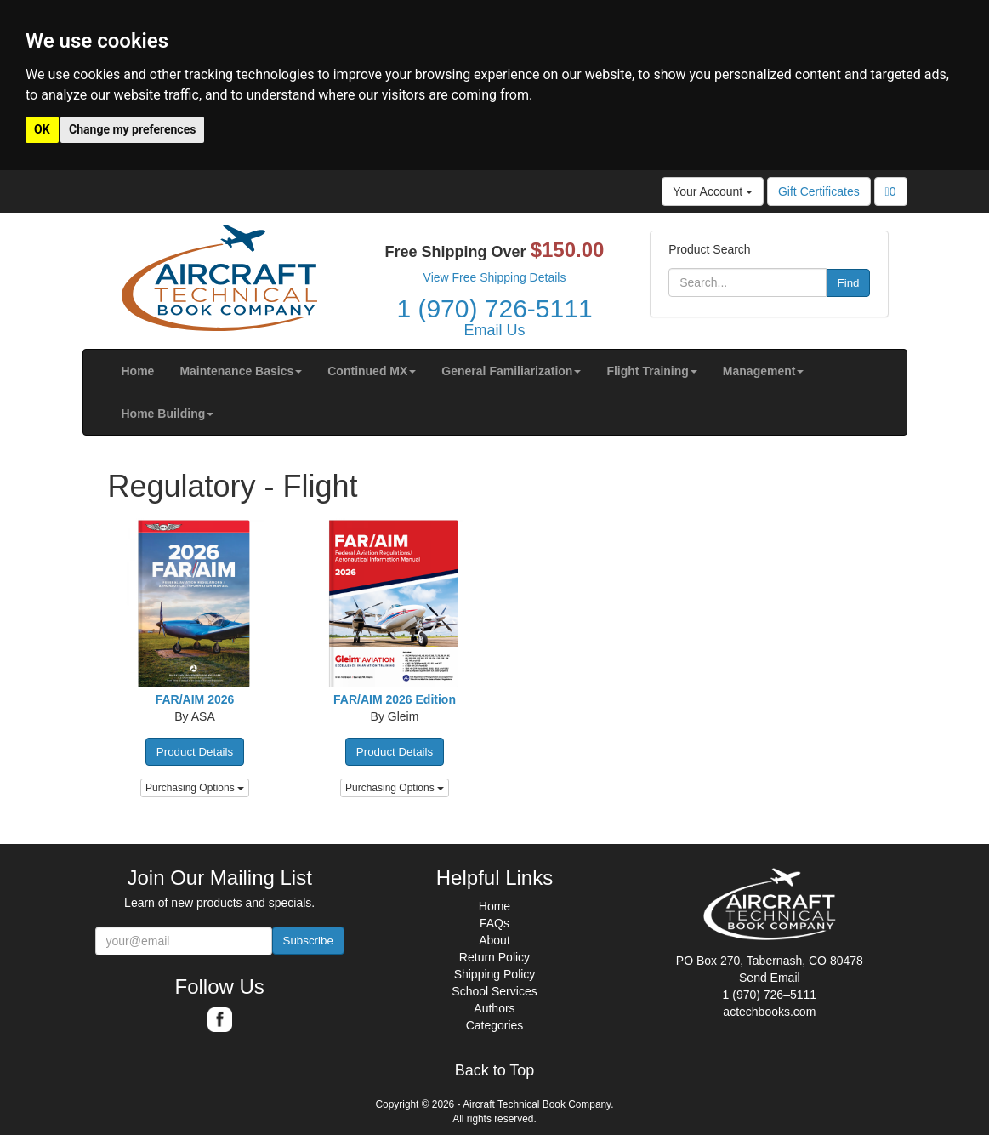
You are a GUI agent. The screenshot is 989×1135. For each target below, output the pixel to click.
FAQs (494, 923)
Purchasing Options (194, 788)
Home (494, 906)
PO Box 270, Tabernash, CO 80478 (769, 960)
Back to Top (495, 1071)
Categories (495, 1025)
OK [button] (42, 129)
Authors (494, 1008)
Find (849, 283)
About (494, 940)
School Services (494, 991)
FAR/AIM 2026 (195, 699)
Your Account (713, 191)
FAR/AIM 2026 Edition (394, 699)
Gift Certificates (819, 191)
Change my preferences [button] (132, 129)
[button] (241, 371)
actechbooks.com (769, 1011)
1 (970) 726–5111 (770, 994)
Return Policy (494, 957)
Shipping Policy (495, 974)
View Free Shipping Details (494, 277)
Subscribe (308, 940)
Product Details (194, 751)
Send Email (769, 977)
